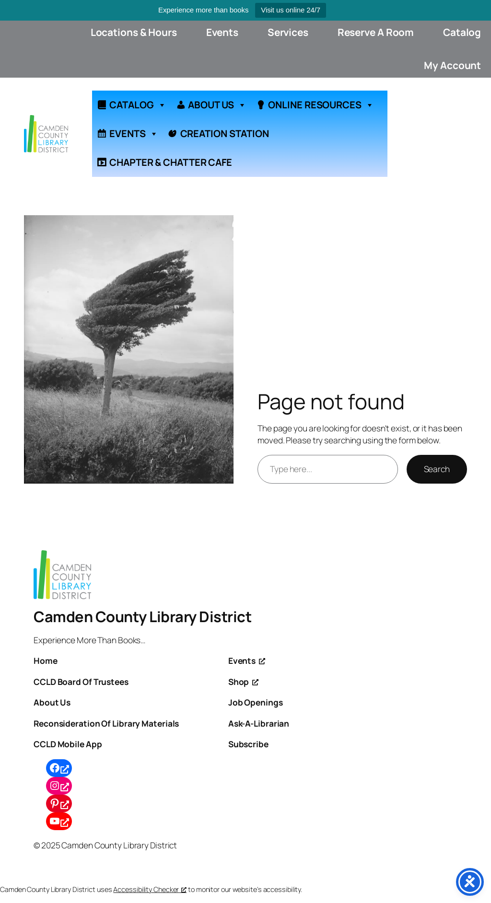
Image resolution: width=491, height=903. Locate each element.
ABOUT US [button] (217, 105)
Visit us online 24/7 (290, 10)
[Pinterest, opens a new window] (59, 803)
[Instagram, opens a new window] (59, 786)
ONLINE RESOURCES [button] (321, 105)
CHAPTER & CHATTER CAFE (170, 162)
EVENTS (133, 133)
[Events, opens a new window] (246, 660)
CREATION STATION (224, 133)
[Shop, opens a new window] (243, 681)
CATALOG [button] (137, 105)
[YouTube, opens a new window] (59, 821)
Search (437, 469)
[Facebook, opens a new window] (59, 768)
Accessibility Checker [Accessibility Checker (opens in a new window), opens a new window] (150, 889)
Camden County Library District (142, 616)
